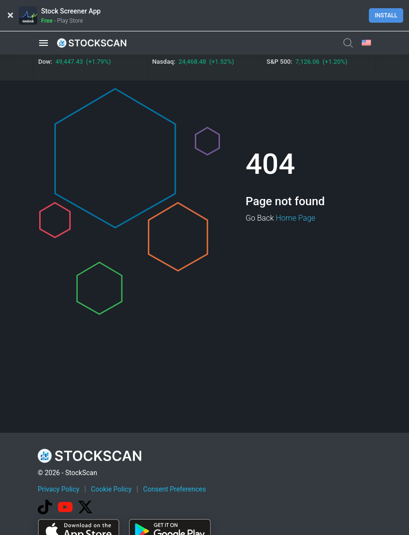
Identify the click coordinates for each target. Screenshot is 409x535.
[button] (43, 43)
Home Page (295, 218)
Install (386, 15)
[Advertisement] (214, 507)
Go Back (260, 218)
